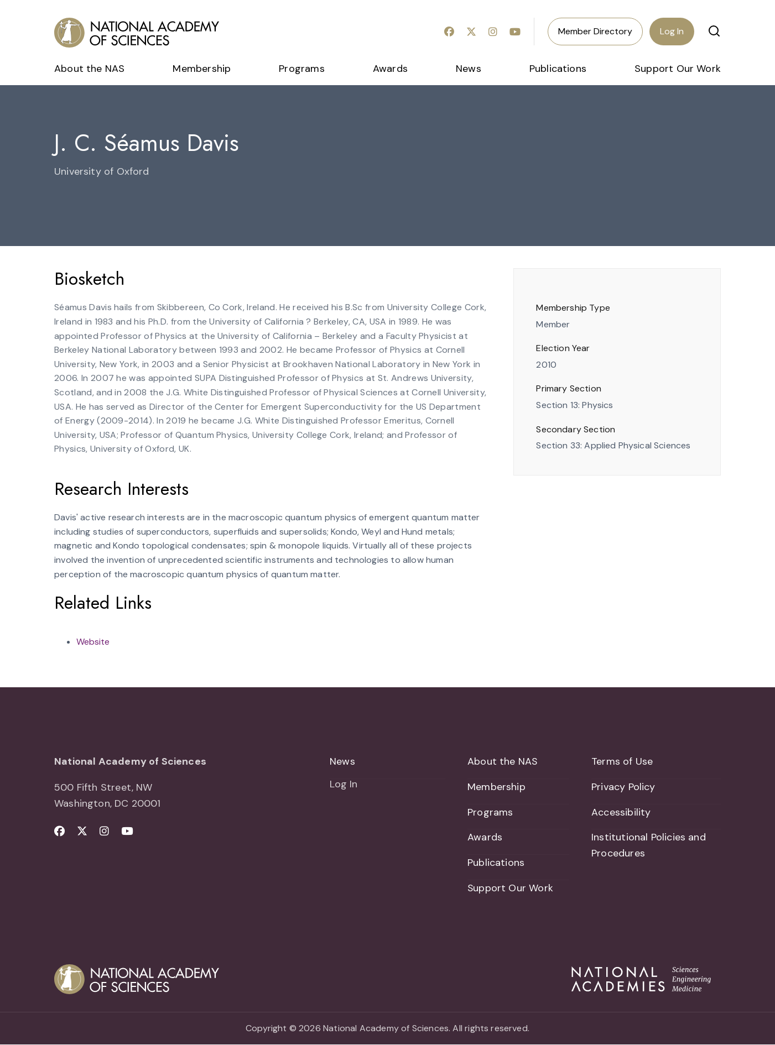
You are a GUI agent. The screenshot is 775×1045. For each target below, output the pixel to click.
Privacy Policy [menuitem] (623, 786)
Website (93, 641)
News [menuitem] (468, 68)
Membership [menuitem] (202, 68)
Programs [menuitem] (301, 68)
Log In (672, 31)
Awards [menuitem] (390, 68)
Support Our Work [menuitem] (677, 68)
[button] (714, 31)
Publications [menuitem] (557, 68)
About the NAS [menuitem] (89, 68)
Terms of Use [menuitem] (622, 761)
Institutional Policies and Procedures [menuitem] (648, 845)
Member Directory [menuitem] (595, 31)
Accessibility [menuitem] (621, 812)
